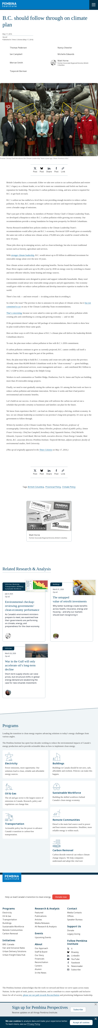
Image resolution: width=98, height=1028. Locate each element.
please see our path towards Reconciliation (41, 995)
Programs (9, 908)
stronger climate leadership (22, 255)
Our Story (39, 955)
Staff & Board (41, 951)
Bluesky (73, 952)
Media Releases (42, 923)
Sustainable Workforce (13, 926)
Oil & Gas (7, 916)
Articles (38, 919)
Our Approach (41, 948)
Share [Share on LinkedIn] (49, 170)
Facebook (73, 962)
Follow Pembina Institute (77, 942)
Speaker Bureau (74, 919)
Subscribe (74, 969)
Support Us (74, 926)
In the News (40, 972)
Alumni (38, 969)
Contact (72, 908)
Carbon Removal (10, 933)
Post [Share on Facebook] (56, 170)
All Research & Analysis (46, 926)
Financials (39, 958)
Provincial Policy (53, 487)
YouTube (73, 959)
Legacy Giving (73, 934)
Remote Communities (13, 930)
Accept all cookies (81, 1022)
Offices (70, 916)
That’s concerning (14, 313)
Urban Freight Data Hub (14, 955)
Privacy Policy (33, 1024)
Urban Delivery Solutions (14, 951)
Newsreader (75, 966)
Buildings (7, 923)
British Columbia (36, 487)
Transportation (10, 919)
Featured (39, 912)
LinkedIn (73, 955)
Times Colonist (45, 450)
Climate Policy (68, 487)
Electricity (7, 912)
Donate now (61, 897)
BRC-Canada (8, 944)
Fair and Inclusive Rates (14, 948)
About (38, 944)
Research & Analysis (47, 908)
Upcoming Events (43, 937)
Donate (70, 930)
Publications (41, 916)
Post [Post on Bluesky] (42, 170)
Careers (38, 965)
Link (63, 170)
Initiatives (9, 940)
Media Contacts (74, 912)
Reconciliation (41, 962)
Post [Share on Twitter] (35, 170)
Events (39, 933)
